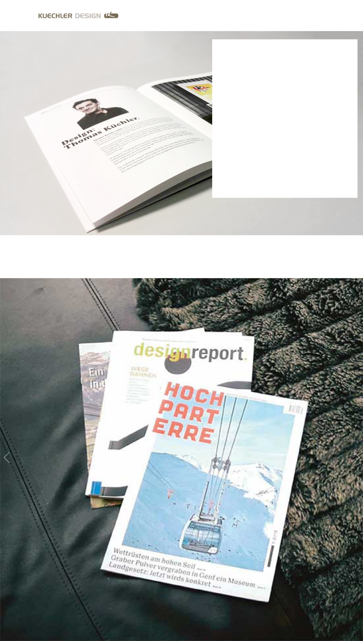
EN (356, 15)
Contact (315, 15)
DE (347, 15)
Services (269, 15)
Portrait (292, 15)
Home (250, 15)
